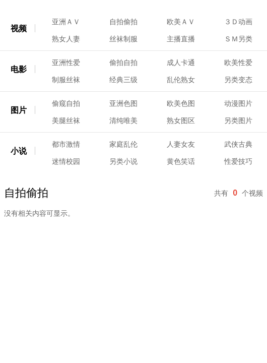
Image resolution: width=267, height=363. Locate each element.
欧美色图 (181, 103)
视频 (19, 28)
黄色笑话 (181, 161)
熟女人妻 (66, 39)
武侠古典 (238, 144)
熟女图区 (181, 120)
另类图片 (238, 120)
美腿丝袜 (66, 120)
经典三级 (123, 80)
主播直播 (181, 39)
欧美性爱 (238, 62)
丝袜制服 (123, 39)
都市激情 (66, 144)
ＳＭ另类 (238, 39)
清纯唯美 (123, 120)
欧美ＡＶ (181, 22)
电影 (19, 69)
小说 (19, 151)
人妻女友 (181, 144)
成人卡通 (181, 62)
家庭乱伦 (123, 144)
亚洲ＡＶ (66, 22)
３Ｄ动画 (238, 22)
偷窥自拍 (66, 103)
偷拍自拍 (123, 62)
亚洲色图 (123, 103)
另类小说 (123, 161)
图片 (19, 110)
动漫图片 (238, 103)
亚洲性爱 (66, 62)
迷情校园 (66, 161)
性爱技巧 (238, 161)
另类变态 (238, 80)
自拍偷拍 (123, 22)
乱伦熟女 (181, 80)
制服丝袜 (66, 80)
